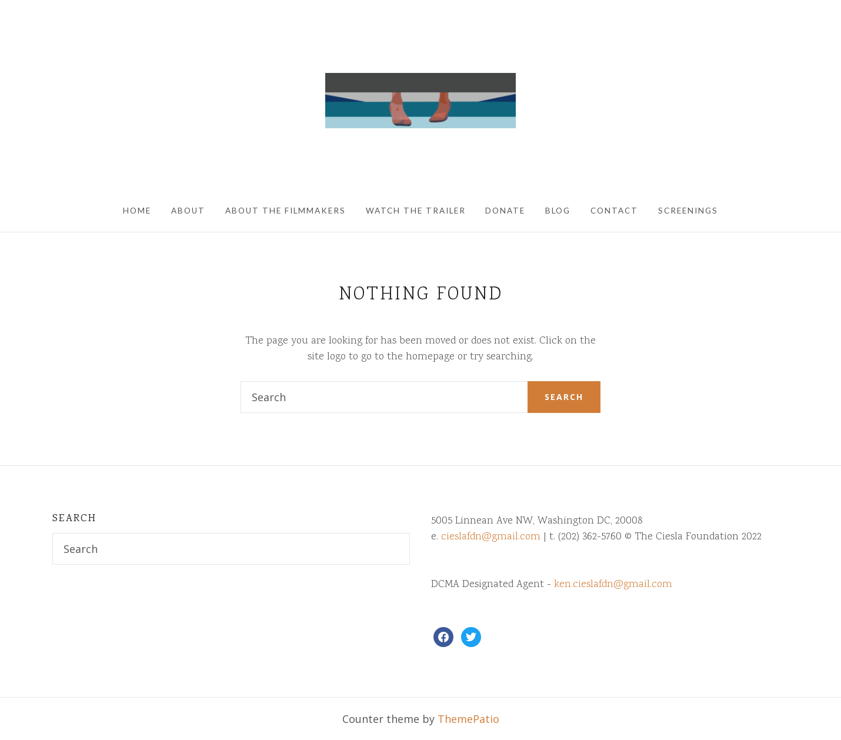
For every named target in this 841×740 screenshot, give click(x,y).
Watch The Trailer (416, 210)
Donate (505, 210)
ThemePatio (468, 719)
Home (137, 210)
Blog (557, 210)
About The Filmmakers (285, 210)
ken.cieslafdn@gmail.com (613, 584)
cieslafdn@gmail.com (490, 537)
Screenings (688, 210)
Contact (614, 210)
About (188, 210)
